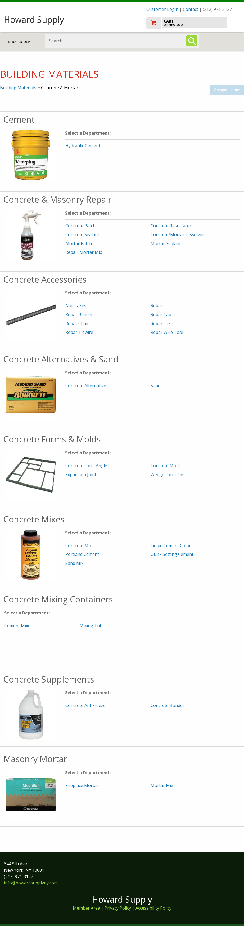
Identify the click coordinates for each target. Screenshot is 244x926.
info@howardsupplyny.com (31, 883)
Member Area (86, 908)
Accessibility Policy (153, 908)
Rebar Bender (79, 314)
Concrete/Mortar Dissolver (177, 234)
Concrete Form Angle (86, 465)
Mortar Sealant (166, 243)
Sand (155, 385)
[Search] (191, 40)
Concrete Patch (80, 226)
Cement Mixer (18, 625)
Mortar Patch (78, 243)
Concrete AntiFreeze (85, 705)
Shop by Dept (20, 41)
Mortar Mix (162, 785)
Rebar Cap (161, 314)
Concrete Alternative (85, 385)
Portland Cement (82, 554)
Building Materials (18, 88)
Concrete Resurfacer (171, 226)
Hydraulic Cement (82, 146)
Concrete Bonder (167, 705)
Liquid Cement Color (171, 545)
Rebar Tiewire (79, 332)
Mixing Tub (91, 625)
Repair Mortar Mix (83, 252)
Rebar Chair (77, 323)
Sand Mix (74, 563)
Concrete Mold (165, 465)
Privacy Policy (118, 908)
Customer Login (162, 9)
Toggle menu (223, 41)
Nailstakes (75, 305)
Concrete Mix (78, 545)
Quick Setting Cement (172, 554)
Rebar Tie (160, 323)
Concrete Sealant (82, 234)
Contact (190, 9)
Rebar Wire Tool (167, 332)
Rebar (156, 305)
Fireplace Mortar (81, 785)
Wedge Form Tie (167, 474)
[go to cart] (193, 23)
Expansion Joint (80, 474)
